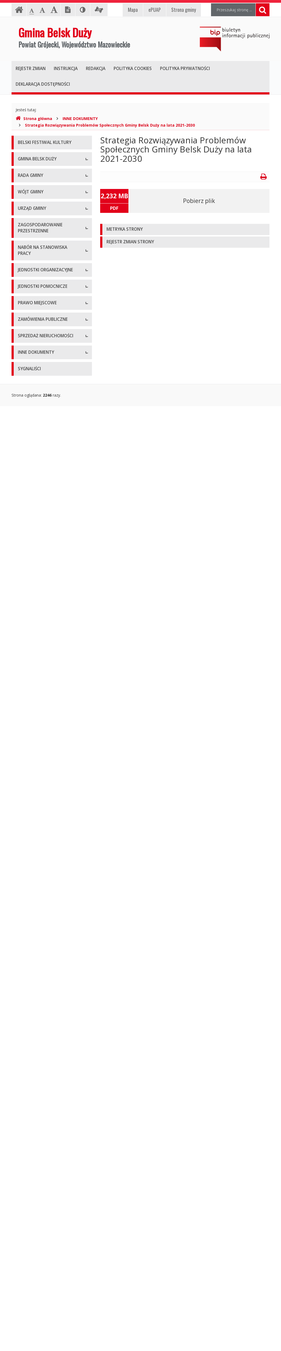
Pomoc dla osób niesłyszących (45, 209)
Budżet (24, 980)
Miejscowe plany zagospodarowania (35, 965)
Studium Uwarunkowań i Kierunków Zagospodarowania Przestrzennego (49, 737)
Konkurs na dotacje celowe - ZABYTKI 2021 (43, 617)
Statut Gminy (29, 950)
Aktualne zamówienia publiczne (45, 1046)
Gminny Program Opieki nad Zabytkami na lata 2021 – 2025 (45, 1265)
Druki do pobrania (34, 566)
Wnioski (25, 767)
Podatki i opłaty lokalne (38, 1005)
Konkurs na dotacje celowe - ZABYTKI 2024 (43, 652)
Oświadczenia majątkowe (40, 1141)
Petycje (24, 409)
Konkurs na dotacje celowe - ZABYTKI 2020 (43, 599)
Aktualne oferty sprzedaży (41, 1087)
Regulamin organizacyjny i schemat (49, 504)
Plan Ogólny (28, 754)
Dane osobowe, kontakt (39, 438)
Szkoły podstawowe (36, 855)
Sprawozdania (30, 993)
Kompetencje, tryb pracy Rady (44, 305)
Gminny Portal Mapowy (39, 779)
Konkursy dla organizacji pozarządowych (39, 581)
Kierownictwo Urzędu (37, 516)
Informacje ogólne (34, 172)
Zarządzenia (29, 463)
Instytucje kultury (33, 880)
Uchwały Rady (30, 342)
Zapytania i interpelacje (38, 397)
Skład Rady (27, 317)
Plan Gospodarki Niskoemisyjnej (46, 1166)
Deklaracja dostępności (39, 258)
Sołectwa (26, 921)
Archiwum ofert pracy (37, 826)
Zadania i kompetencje (38, 450)
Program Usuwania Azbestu (42, 1208)
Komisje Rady (30, 330)
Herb (22, 184)
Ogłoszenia (28, 553)
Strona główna (34, 118)
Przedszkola (28, 868)
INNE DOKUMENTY (80, 118)
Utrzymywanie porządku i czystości (49, 1017)
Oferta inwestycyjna (35, 1116)
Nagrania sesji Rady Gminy (41, 385)
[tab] (184, 229)
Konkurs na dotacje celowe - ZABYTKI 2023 (43, 634)
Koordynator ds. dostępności (43, 246)
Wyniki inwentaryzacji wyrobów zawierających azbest (45, 1223)
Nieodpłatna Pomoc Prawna (43, 233)
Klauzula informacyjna (37, 221)
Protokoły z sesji (32, 354)
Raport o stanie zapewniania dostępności (43, 273)
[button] (184, 229)
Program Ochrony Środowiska (44, 1178)
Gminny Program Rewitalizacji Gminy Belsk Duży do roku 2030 (46, 1295)
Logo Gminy (29, 196)
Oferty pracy (29, 814)
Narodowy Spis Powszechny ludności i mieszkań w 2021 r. (44, 670)
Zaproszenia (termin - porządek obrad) (46, 369)
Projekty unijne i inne (36, 1129)
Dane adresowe (32, 492)
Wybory (24, 1153)
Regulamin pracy (32, 541)
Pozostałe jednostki (35, 892)
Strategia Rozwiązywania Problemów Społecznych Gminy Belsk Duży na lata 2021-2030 (110, 125)
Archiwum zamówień (36, 1059)
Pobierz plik (199, 201)
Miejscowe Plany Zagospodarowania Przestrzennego (35, 714)
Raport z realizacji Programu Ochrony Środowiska (43, 1193)
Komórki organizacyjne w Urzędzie (48, 529)
